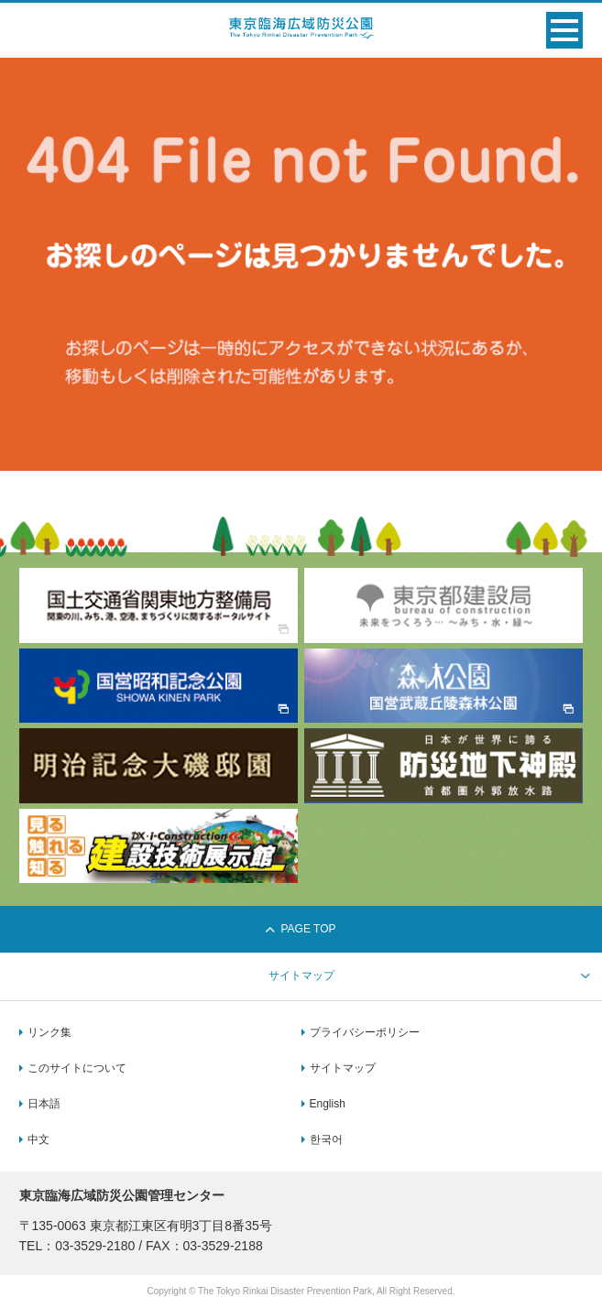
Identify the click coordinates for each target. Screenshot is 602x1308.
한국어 (326, 1139)
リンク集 (49, 1032)
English (327, 1103)
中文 (38, 1139)
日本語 (43, 1103)
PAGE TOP (300, 928)
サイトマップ (343, 1068)
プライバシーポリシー (365, 1032)
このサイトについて (76, 1068)
